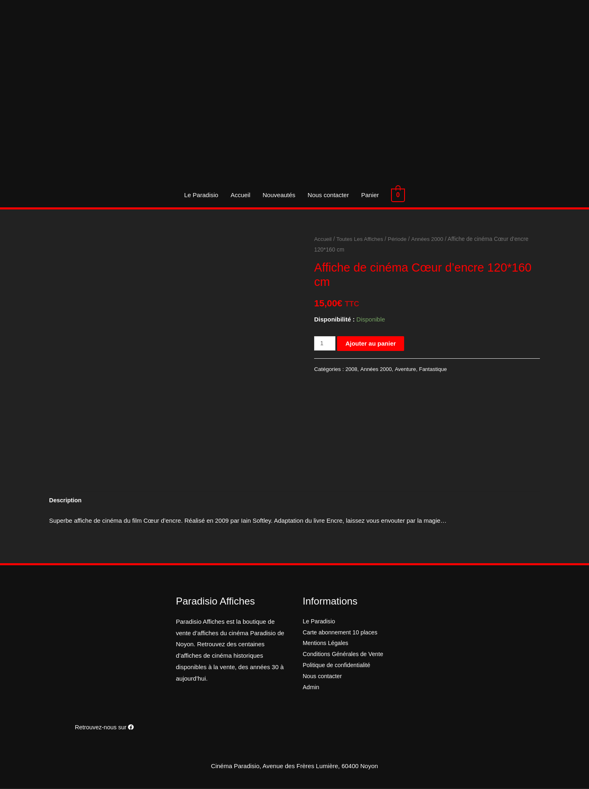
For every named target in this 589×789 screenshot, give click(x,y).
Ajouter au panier (371, 342)
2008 (352, 369)
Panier (371, 194)
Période (400, 239)
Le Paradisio (202, 194)
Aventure (407, 369)
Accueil (242, 194)
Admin (311, 690)
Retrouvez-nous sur (104, 727)
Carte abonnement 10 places (342, 633)
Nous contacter (329, 194)
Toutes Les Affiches (361, 239)
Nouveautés (280, 194)
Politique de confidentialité (338, 667)
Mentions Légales (327, 644)
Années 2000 (430, 239)
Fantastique (435, 369)
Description (66, 500)
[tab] (66, 501)
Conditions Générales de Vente (345, 656)
